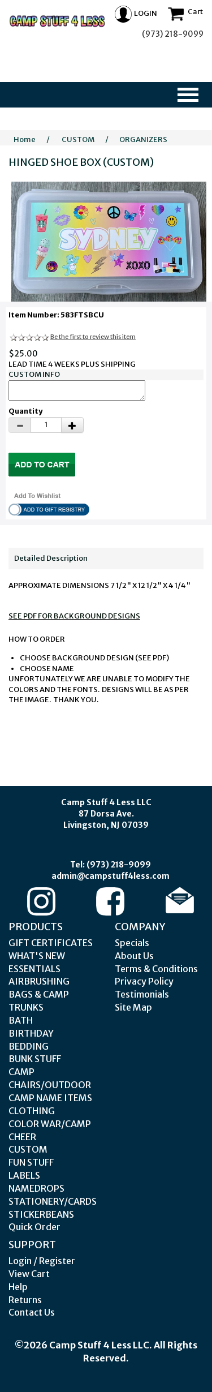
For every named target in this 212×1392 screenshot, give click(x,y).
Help (18, 1286)
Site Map (133, 1007)
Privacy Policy (144, 981)
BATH (20, 1020)
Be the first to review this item (93, 337)
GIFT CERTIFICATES (50, 942)
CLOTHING (31, 1110)
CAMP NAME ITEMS (50, 1097)
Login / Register (41, 1260)
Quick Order (34, 1226)
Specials (132, 942)
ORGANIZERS (143, 139)
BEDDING (28, 1046)
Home (25, 139)
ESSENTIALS (34, 968)
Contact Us (31, 1312)
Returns (25, 1299)
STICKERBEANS (41, 1214)
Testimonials (142, 994)
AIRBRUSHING (39, 981)
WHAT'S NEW (36, 955)
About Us (134, 955)
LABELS (24, 1175)
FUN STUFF (31, 1162)
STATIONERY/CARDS (52, 1201)
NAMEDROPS (36, 1188)
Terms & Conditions (156, 968)
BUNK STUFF (34, 1058)
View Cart (29, 1273)
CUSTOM (78, 139)
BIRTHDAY (31, 1033)
